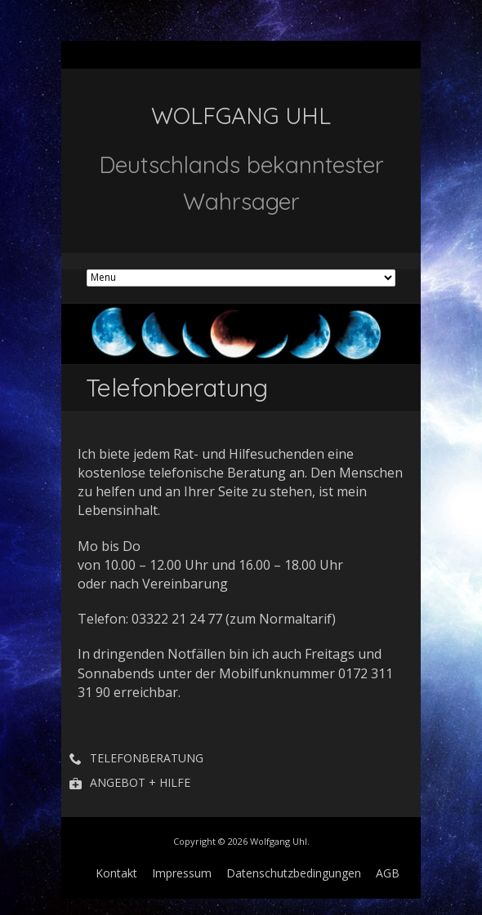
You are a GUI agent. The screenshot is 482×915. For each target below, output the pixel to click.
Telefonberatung (146, 758)
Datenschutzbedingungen (293, 873)
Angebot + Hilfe (140, 782)
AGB (387, 873)
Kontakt (116, 873)
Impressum (182, 873)
